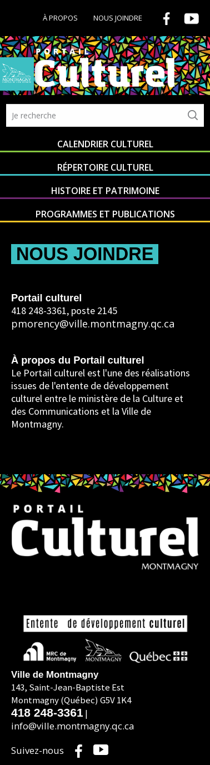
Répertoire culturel (105, 167)
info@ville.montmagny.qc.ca (72, 725)
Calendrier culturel (105, 144)
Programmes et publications (105, 214)
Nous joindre (117, 18)
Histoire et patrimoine (105, 190)
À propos (60, 18)
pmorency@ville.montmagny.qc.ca (92, 323)
